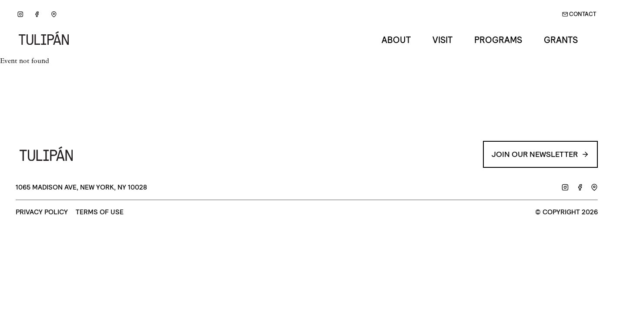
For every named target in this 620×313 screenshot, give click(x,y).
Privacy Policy (42, 212)
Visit (442, 40)
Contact (579, 14)
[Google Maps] (53, 14)
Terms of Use (100, 212)
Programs (498, 40)
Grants (561, 40)
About (396, 40)
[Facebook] (37, 14)
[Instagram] (20, 14)
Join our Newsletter (540, 154)
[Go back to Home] (47, 40)
